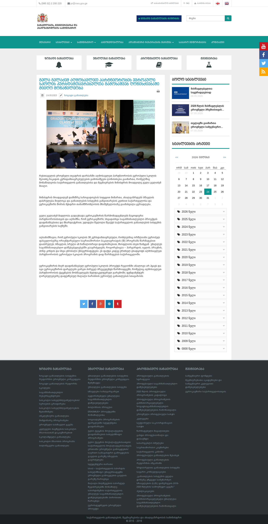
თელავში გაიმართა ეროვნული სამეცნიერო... (207, 125)
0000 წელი (186, 348)
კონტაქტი (217, 42)
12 (222, 179)
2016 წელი (186, 287)
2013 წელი (186, 310)
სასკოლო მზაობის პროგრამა (57, 441)
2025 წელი (186, 219)
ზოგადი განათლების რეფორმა (58, 383)
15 (193, 185)
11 (215, 179)
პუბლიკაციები (145, 491)
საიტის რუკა (202, 3)
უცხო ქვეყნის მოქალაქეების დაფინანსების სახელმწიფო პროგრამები (105, 434)
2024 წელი (186, 226)
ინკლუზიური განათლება (54, 416)
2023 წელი (186, 234)
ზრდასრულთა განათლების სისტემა (158, 467)
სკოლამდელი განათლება (55, 437)
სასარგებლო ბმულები (163, 3)
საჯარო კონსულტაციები (151, 472)
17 (207, 185)
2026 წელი (186, 211)
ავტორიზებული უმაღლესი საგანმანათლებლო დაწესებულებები (104, 399)
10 (207, 179)
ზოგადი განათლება (59, 62)
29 (179, 172)
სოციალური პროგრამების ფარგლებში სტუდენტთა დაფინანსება (104, 423)
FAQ (186, 3)
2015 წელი (186, 295)
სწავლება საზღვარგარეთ (103, 391)
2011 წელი (186, 325)
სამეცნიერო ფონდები (198, 376)
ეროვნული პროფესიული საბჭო (156, 414)
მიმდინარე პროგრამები (54, 420)
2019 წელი (186, 264)
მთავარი (45, 42)
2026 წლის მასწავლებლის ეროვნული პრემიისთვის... (207, 107)
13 (179, 185)
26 (222, 191)
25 (215, 191)
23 (200, 191)
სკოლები (44, 388)
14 (186, 185)
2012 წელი (186, 318)
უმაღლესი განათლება (109, 62)
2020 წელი (186, 257)
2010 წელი (186, 333)
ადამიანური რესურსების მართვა (151, 42)
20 (179, 191)
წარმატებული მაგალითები (153, 431)
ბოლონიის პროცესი (100, 407)
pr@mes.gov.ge (79, 3)
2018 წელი (186, 272)
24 (207, 191)
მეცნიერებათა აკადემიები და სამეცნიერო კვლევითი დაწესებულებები (203, 383)
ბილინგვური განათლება (54, 445)
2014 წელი (186, 303)
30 (186, 172)
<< (176, 157)
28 (186, 198)
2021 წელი (186, 249)
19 (222, 185)
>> (224, 157)
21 (186, 191)
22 (193, 191)
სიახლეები (64, 42)
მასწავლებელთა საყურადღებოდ (201, 90)
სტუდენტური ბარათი (100, 464)
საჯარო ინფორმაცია (192, 42)
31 (207, 198)
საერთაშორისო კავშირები (153, 447)
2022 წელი (186, 242)
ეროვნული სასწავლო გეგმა (56, 424)
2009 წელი (186, 341)
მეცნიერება (209, 62)
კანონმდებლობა (112, 42)
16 (200, 185)
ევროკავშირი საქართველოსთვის (205, 391)
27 (179, 198)
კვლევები (143, 418)
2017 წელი (186, 280)
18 (215, 185)
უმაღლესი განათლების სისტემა (107, 387)
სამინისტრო (86, 42)
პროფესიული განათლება (159, 62)
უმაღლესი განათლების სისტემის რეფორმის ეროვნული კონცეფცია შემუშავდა (108, 379)
